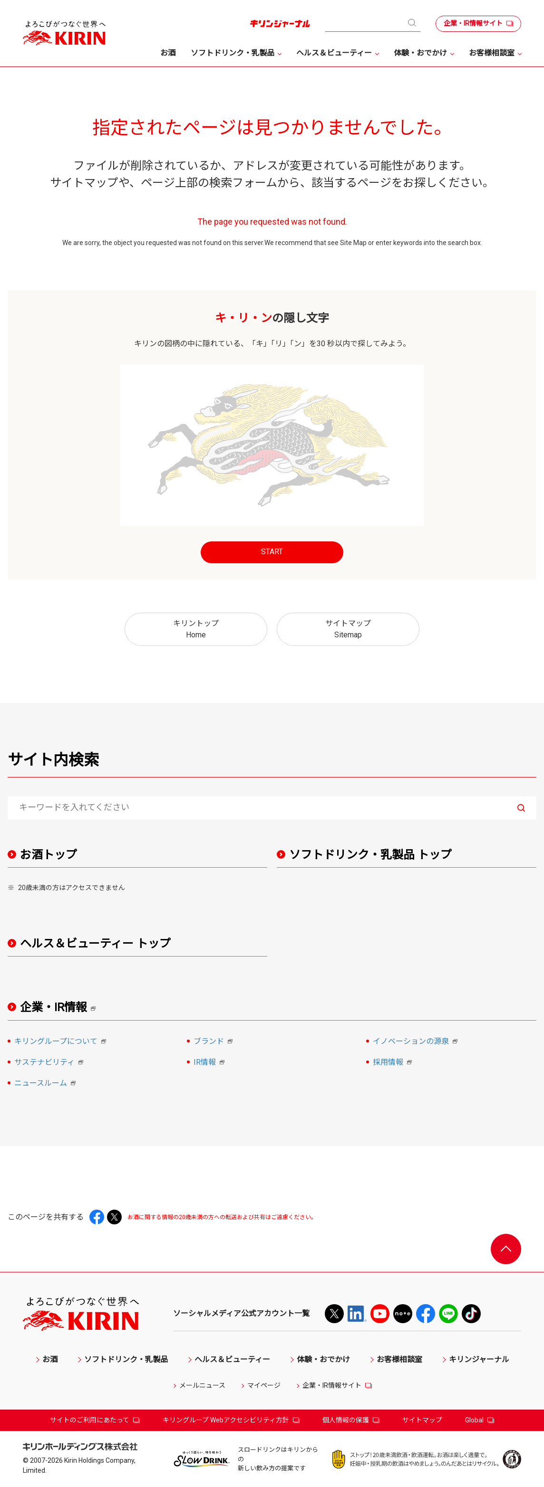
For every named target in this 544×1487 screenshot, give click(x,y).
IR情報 (210, 1063)
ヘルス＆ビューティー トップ (95, 943)
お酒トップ (48, 855)
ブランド (214, 1042)
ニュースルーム (46, 1084)
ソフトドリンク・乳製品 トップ (370, 855)
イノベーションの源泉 (416, 1042)
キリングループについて (61, 1042)
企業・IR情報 (61, 1007)
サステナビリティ (50, 1063)
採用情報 (394, 1063)
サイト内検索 (53, 760)
